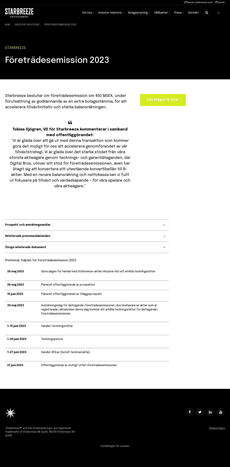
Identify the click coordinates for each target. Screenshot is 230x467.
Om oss (88, 12)
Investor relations (111, 12)
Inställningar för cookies (115, 446)
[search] (207, 13)
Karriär (220, 2)
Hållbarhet (162, 12)
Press (179, 12)
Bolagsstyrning (139, 12)
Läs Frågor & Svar (163, 100)
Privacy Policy (217, 428)
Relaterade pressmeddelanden (85, 236)
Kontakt (193, 12)
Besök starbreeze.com (198, 2)
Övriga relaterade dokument (85, 247)
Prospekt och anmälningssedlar (85, 224)
